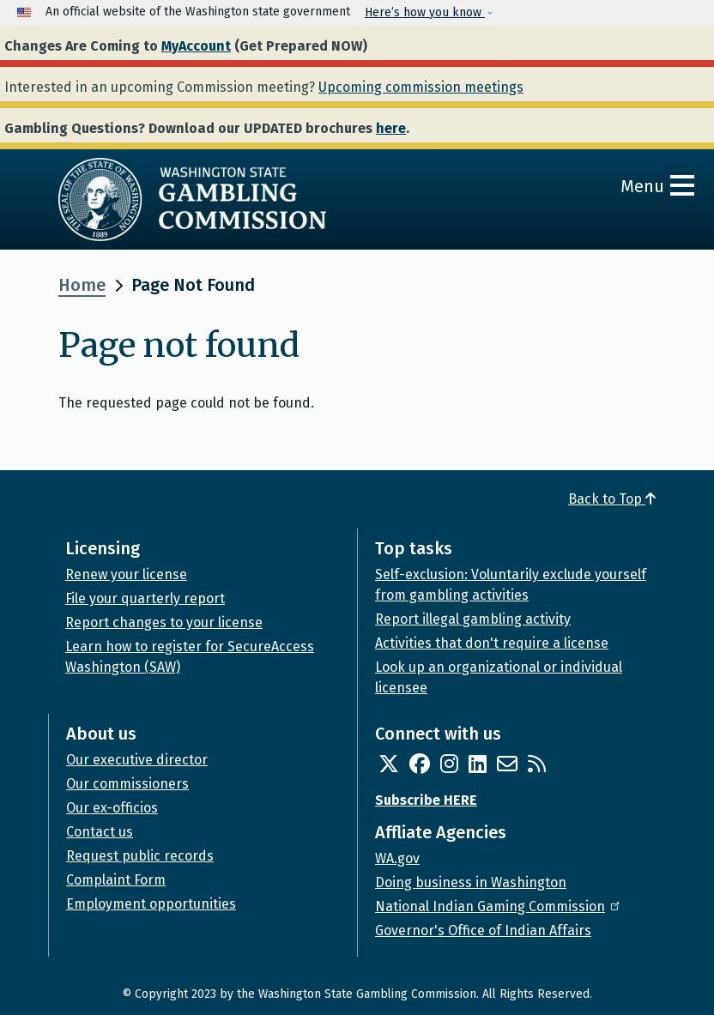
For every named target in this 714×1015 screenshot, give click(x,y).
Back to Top (612, 499)
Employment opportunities (151, 904)
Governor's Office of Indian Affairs (483, 930)
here (391, 128)
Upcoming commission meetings (420, 87)
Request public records (140, 856)
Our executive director (137, 760)
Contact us (99, 832)
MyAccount (196, 46)
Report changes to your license (164, 622)
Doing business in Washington (470, 882)
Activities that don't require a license (491, 643)
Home (82, 285)
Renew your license (126, 574)
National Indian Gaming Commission (498, 906)
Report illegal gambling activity (473, 619)
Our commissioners (127, 784)
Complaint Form (116, 880)
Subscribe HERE (426, 800)
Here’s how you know (425, 12)
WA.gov (397, 858)
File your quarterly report (145, 598)
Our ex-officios (112, 808)
